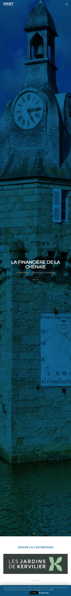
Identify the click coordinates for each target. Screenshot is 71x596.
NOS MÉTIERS (35, 387)
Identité (35, 51)
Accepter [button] (34, 593)
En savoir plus (44, 593)
